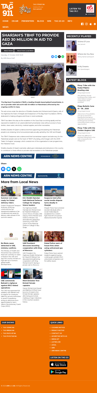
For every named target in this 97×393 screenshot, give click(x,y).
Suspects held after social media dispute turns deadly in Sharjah (54, 196)
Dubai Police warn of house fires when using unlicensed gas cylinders (54, 241)
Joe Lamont (81, 44)
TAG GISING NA (8, 327)
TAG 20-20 (59, 21)
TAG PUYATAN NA (10, 336)
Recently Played (79, 36)
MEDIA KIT (55, 339)
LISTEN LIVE (55, 342)
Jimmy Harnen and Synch (86, 57)
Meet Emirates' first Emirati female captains (33, 277)
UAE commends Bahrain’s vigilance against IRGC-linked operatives (11, 279)
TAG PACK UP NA (9, 333)
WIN (49, 21)
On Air (15, 21)
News (5, 27)
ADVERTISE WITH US (59, 336)
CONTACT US (56, 333)
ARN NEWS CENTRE (58, 351)
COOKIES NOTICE (58, 327)
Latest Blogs (76, 80)
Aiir (14, 386)
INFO (70, 21)
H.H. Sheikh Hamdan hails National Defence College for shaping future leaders (33, 196)
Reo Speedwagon (84, 69)
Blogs (40, 21)
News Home (8, 50)
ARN (53, 348)
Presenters (28, 21)
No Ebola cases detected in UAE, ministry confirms (11, 240)
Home (5, 21)
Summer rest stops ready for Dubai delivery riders (11, 195)
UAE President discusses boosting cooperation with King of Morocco (33, 241)
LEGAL (53, 345)
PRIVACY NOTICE (57, 330)
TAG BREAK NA (8, 330)
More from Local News (25, 50)
